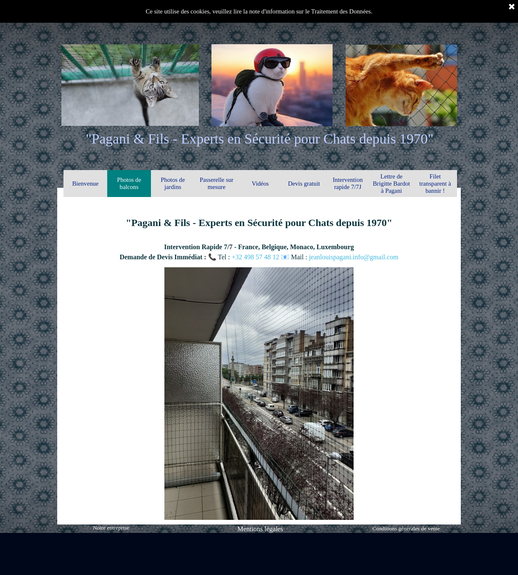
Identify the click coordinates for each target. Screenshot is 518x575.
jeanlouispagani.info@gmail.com (354, 257)
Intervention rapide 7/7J (348, 183)
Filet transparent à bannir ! (435, 183)
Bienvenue (85, 183)
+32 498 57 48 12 (256, 257)
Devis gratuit (304, 183)
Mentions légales (260, 528)
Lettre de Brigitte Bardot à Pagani (391, 183)
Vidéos (260, 183)
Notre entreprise (111, 527)
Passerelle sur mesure (216, 183)
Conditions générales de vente (406, 528)
